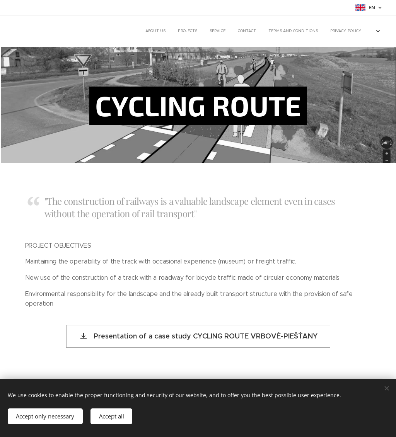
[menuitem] (286, 31)
